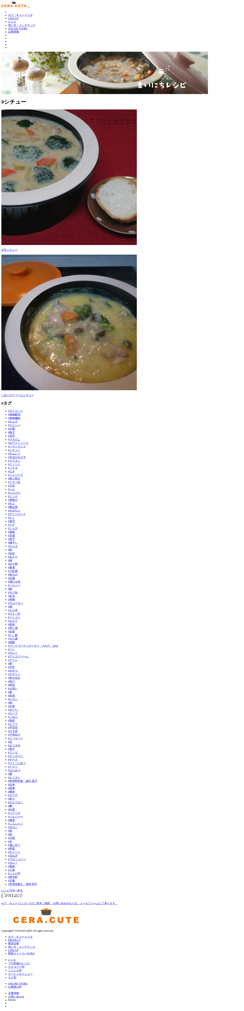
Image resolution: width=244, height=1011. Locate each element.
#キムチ (13, 421)
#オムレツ (14, 453)
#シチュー (14, 450)
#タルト (13, 652)
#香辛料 (13, 877)
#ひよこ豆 (14, 613)
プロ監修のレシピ (19, 963)
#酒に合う (14, 845)
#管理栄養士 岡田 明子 (22, 884)
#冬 (10, 841)
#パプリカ (14, 813)
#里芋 (11, 521)
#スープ (13, 713)
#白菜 (11, 809)
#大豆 (11, 485)
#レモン (13, 699)
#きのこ (13, 827)
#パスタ (13, 467)
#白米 (11, 784)
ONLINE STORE (17, 28)
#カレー (13, 862)
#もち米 (13, 610)
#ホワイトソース (18, 443)
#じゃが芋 (14, 873)
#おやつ (13, 670)
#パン (11, 649)
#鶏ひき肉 (14, 581)
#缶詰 (11, 553)
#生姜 (11, 631)
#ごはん (13, 717)
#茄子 (11, 749)
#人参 (11, 870)
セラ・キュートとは (20, 15)
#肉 (10, 702)
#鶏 (10, 606)
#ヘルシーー (15, 816)
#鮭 (10, 549)
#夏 (10, 773)
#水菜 (11, 535)
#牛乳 (11, 667)
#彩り (11, 798)
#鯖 (10, 588)
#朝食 (11, 788)
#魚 (10, 834)
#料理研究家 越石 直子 (22, 781)
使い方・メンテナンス (21, 25)
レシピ (12, 21)
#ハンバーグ (15, 475)
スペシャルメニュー (20, 974)
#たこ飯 (13, 635)
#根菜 (11, 820)
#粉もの (13, 574)
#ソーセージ (15, 738)
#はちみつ (14, 770)
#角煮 (11, 567)
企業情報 (13, 31)
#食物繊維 (14, 418)
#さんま (13, 546)
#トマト (13, 766)
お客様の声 (15, 986)
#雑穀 (11, 642)
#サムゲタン (15, 603)
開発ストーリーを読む (21, 953)
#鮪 (10, 560)
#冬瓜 (11, 596)
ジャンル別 (15, 970)
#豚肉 (11, 791)
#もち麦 (13, 638)
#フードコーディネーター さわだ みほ (33, 645)
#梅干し (13, 542)
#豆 (10, 741)
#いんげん (14, 492)
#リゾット (14, 464)
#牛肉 (11, 706)
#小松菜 (13, 571)
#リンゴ (13, 752)
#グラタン (14, 460)
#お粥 (11, 428)
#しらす (13, 528)
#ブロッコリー (17, 859)
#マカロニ (14, 439)
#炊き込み (14, 677)
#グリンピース (17, 514)
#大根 (11, 837)
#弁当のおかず (17, 457)
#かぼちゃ (14, 510)
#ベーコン (14, 617)
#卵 (10, 663)
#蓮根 (11, 531)
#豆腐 (11, 578)
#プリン (13, 660)
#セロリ (13, 620)
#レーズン (14, 777)
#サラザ (13, 795)
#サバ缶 (13, 592)
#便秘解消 (14, 414)
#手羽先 (13, 727)
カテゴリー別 (16, 966)
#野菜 (11, 848)
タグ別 (12, 977)
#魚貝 (11, 695)
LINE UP (13, 18)
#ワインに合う (17, 763)
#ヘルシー (14, 585)
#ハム (11, 489)
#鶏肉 (11, 866)
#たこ (11, 517)
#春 (10, 692)
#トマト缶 (14, 482)
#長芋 (11, 539)
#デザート (14, 674)
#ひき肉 (13, 731)
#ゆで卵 (13, 564)
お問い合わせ (16, 996)
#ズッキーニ (15, 756)
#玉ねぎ (13, 855)
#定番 (11, 880)
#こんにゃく (15, 823)
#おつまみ (14, 745)
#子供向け (14, 734)
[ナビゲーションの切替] (28, 6)
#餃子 (11, 432)
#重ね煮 (13, 507)
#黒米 (11, 624)
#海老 (11, 720)
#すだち (13, 709)
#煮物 (11, 599)
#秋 (10, 830)
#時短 (11, 684)
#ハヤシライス (17, 446)
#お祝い (13, 688)
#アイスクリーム (18, 656)
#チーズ (13, 759)
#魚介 (11, 681)
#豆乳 (11, 435)
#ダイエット (15, 411)
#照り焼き (14, 478)
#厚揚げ (13, 499)
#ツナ (11, 524)
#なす (11, 471)
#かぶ (11, 503)
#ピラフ (13, 724)
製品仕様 (13, 943)
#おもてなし (15, 802)
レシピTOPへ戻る (12, 890)
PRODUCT (14, 940)
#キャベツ (14, 852)
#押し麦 (13, 628)
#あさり (13, 556)
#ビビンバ (14, 425)
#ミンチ (13, 496)
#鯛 (10, 805)
